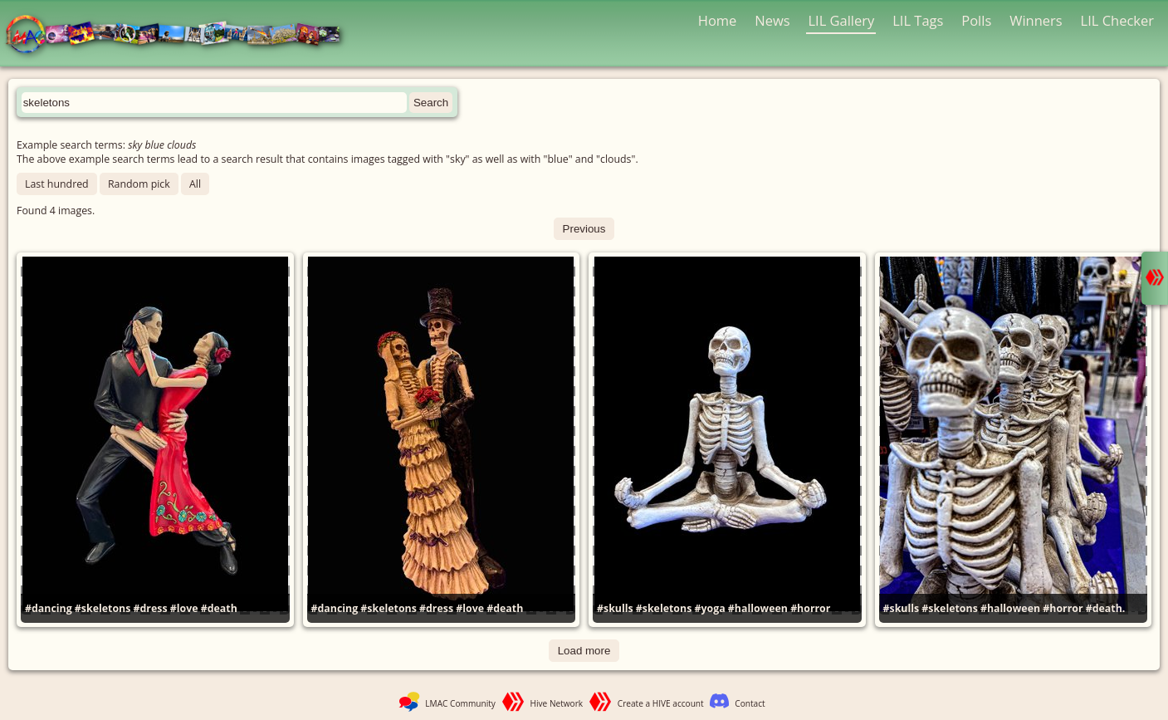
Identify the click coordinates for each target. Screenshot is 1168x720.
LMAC (180, 35)
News (772, 20)
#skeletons (102, 608)
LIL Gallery (841, 20)
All (195, 184)
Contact (750, 703)
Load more (584, 650)
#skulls (615, 608)
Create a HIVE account (661, 703)
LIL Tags (917, 20)
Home (717, 20)
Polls (976, 20)
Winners (1036, 20)
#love (184, 608)
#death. (1106, 608)
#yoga (710, 608)
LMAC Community (460, 703)
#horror (810, 608)
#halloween (758, 608)
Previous (584, 229)
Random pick (139, 184)
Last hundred (57, 184)
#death (219, 608)
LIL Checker (1117, 20)
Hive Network (557, 703)
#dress (151, 608)
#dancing (48, 608)
